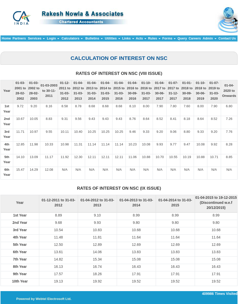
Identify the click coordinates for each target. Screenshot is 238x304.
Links (128, 38)
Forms (169, 38)
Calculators (72, 38)
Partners (19, 38)
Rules (154, 38)
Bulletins (94, 38)
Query (182, 38)
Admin (209, 38)
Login (53, 38)
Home (6, 38)
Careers (195, 38)
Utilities (112, 38)
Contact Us (227, 38)
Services (36, 38)
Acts (141, 38)
